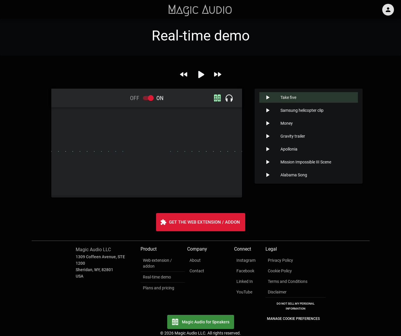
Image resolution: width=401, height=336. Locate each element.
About (195, 260)
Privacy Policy (280, 260)
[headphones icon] (229, 98)
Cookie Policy (280, 271)
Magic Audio (199, 9)
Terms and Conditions (287, 281)
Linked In (244, 281)
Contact (196, 271)
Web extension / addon (157, 263)
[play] (200, 74)
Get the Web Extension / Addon (200, 222)
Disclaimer (277, 292)
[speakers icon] (217, 98)
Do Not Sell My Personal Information (295, 306)
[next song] (217, 74)
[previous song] (183, 74)
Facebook (245, 271)
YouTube (244, 292)
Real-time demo (157, 277)
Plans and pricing (158, 288)
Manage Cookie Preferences (293, 319)
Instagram (246, 260)
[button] (308, 97)
